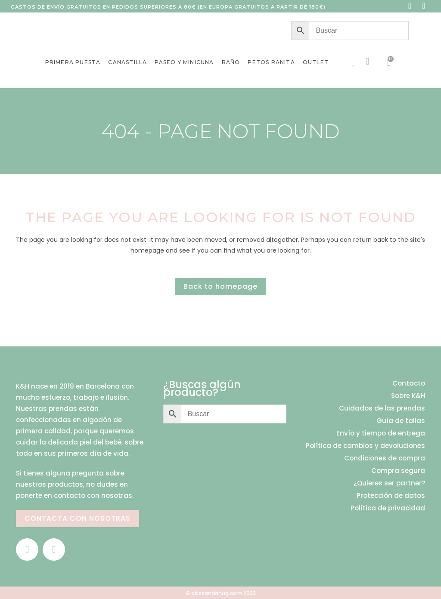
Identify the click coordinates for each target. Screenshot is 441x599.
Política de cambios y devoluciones (365, 445)
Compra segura (398, 470)
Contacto (408, 383)
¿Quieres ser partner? (389, 483)
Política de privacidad (388, 508)
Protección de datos (391, 495)
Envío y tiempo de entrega (380, 433)
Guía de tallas (400, 420)
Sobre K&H (408, 395)
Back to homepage (220, 286)
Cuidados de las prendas (382, 408)
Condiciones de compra (384, 458)
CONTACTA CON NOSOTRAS (77, 518)
